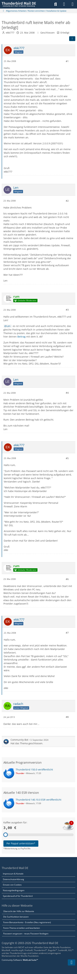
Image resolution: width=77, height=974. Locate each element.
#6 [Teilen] (67, 579)
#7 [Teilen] (67, 632)
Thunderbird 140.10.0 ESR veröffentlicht (38, 799)
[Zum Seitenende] (71, 962)
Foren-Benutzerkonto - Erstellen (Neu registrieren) (27, 922)
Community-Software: (20, 960)
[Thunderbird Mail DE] (19, 4)
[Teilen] (72, 38)
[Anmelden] (64, 4)
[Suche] (55, 4)
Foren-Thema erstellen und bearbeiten (21, 928)
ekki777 (10, 32)
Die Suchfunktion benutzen (16, 916)
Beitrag (21, 336)
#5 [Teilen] (67, 458)
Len (8, 326)
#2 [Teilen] (67, 200)
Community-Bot (19, 739)
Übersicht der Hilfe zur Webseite (18, 911)
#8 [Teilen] (67, 717)
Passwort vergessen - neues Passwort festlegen (25, 933)
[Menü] (72, 4)
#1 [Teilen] (67, 61)
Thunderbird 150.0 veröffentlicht (34, 769)
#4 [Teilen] (67, 392)
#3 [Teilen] (67, 309)
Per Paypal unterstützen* (20, 843)
